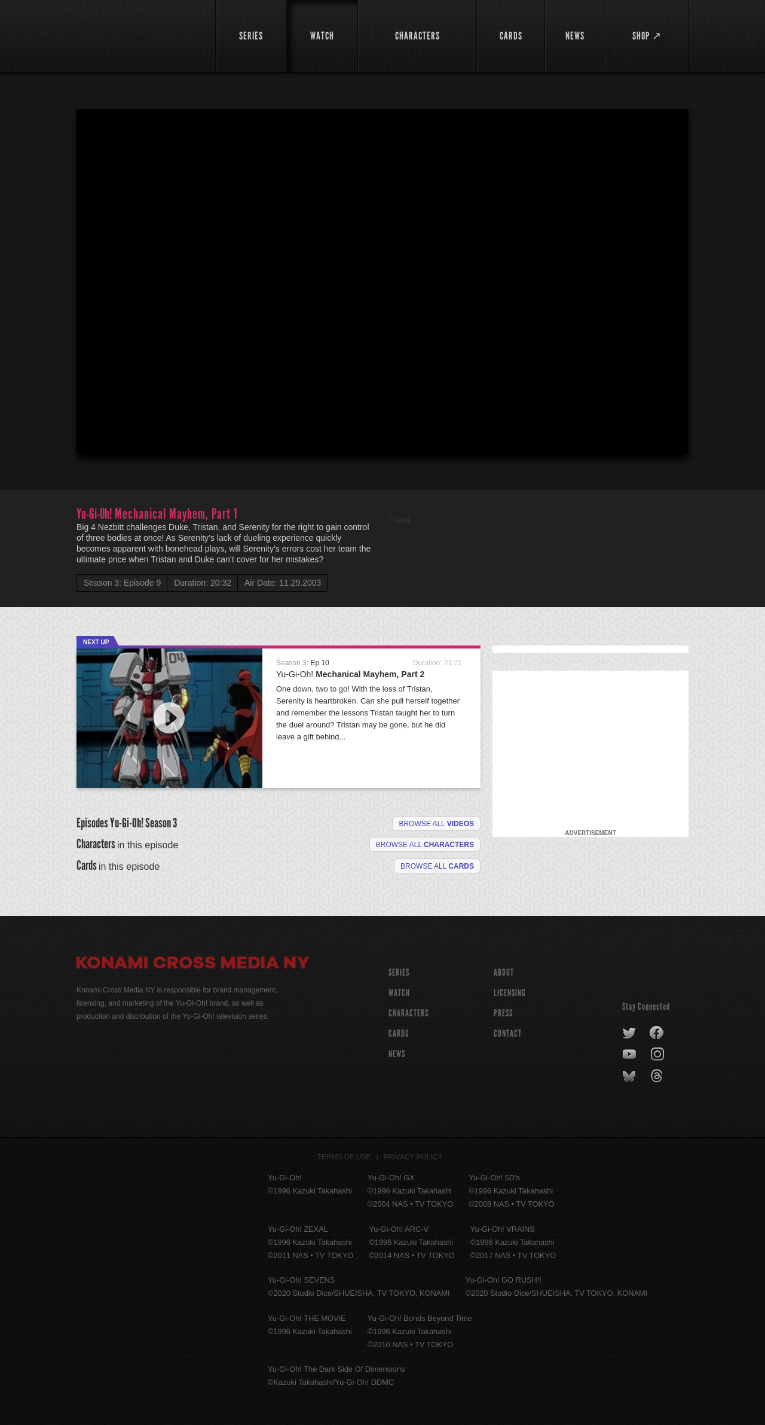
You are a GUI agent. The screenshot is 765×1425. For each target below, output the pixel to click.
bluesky (630, 1076)
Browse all (436, 824)
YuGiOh (139, 34)
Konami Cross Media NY (193, 964)
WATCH (399, 992)
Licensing (510, 992)
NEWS (396, 1053)
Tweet (399, 520)
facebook (657, 1033)
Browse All (437, 866)
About (504, 972)
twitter (629, 1033)
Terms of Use (344, 1157)
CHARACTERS (408, 1013)
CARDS (398, 1033)
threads (658, 1076)
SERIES (398, 972)
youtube (630, 1055)
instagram (658, 1055)
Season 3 (161, 823)
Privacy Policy (413, 1157)
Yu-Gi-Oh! (350, 674)
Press (503, 1013)
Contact (508, 1033)
